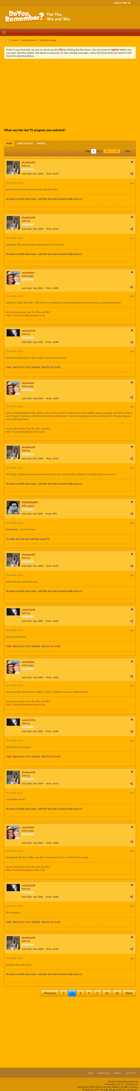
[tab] (9, 143)
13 (117, 993)
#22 (132, 523)
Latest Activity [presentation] (25, 143)
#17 (132, 238)
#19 (132, 351)
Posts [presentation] (9, 143)
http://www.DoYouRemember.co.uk (25, 315)
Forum (15, 40)
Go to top (131, 1073)
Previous (50, 993)
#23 (132, 575)
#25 (132, 685)
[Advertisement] (73, 93)
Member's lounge (48, 40)
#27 (132, 793)
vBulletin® (121, 1084)
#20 (132, 406)
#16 (132, 183)
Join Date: (27, 173)
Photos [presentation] (41, 143)
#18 (132, 296)
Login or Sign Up (123, 2)
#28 (132, 851)
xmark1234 (28, 331)
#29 (132, 906)
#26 (132, 740)
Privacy (117, 1073)
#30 (132, 958)
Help (90, 1073)
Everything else (29, 40)
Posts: (49, 173)
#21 (132, 468)
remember (28, 272)
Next (129, 993)
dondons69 (28, 162)
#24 (132, 630)
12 (107, 993)
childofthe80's (30, 502)
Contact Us (103, 1073)
